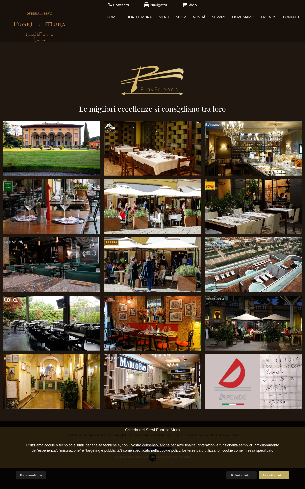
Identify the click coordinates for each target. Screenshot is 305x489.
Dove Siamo (243, 17)
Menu (163, 17)
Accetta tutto (274, 475)
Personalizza (31, 475)
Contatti (291, 17)
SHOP (181, 17)
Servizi (218, 17)
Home (112, 17)
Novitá (199, 17)
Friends (268, 17)
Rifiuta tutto (241, 475)
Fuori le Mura (138, 17)
